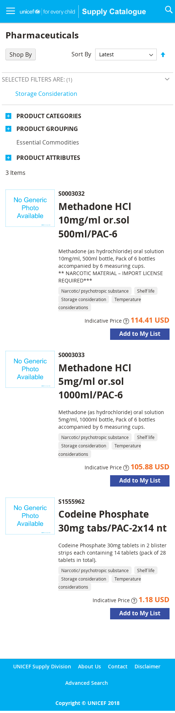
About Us (89, 666)
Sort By (81, 54)
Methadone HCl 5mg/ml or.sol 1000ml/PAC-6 (94, 381)
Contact (118, 666)
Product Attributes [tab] (48, 158)
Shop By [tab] (20, 54)
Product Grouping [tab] (47, 129)
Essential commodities (47, 142)
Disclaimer (147, 666)
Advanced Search (86, 682)
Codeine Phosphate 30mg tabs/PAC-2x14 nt (112, 520)
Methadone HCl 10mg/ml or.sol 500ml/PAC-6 (94, 220)
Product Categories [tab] (48, 116)
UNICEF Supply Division (42, 666)
